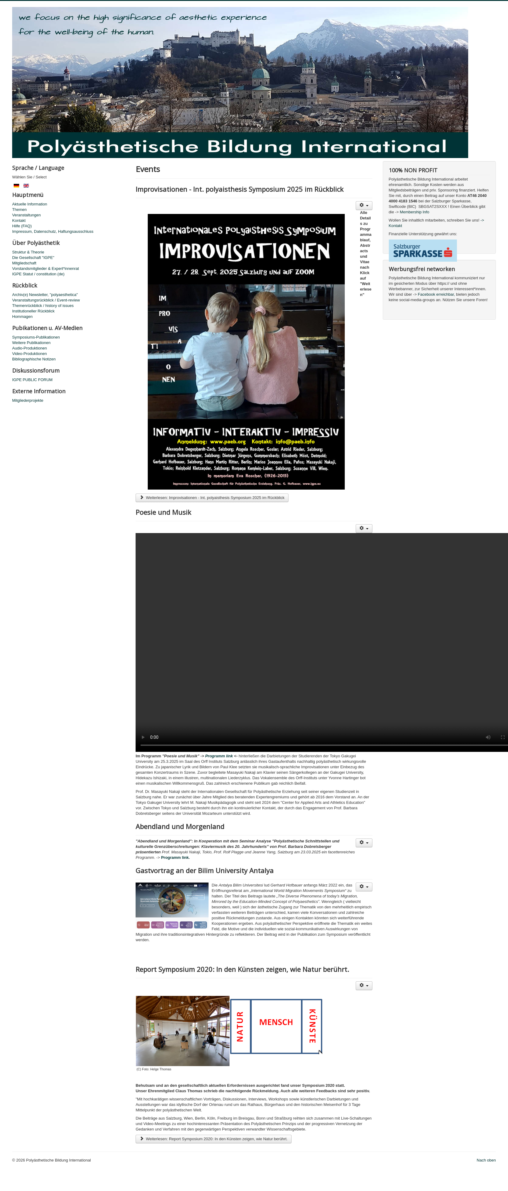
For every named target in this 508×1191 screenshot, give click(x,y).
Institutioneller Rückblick (33, 311)
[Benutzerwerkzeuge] (364, 205)
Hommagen (22, 316)
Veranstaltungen (26, 215)
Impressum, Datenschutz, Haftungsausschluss (52, 231)
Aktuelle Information (29, 204)
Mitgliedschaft (24, 263)
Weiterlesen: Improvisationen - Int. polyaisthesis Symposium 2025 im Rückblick (212, 497)
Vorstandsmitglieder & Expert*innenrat (45, 268)
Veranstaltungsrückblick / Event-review (46, 300)
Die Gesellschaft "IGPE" (33, 257)
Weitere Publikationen (31, 342)
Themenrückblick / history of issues (43, 305)
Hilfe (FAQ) (22, 226)
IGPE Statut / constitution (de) (38, 274)
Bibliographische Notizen (34, 359)
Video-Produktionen (29, 353)
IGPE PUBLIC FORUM (32, 379)
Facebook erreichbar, (437, 294)
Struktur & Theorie (28, 252)
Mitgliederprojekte (27, 400)
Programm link (219, 756)
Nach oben (486, 1160)
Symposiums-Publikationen (36, 337)
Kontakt (19, 220)
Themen (19, 209)
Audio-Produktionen (29, 348)
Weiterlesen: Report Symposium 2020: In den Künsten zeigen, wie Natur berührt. (214, 1139)
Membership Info (414, 212)
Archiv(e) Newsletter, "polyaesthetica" (45, 294)
